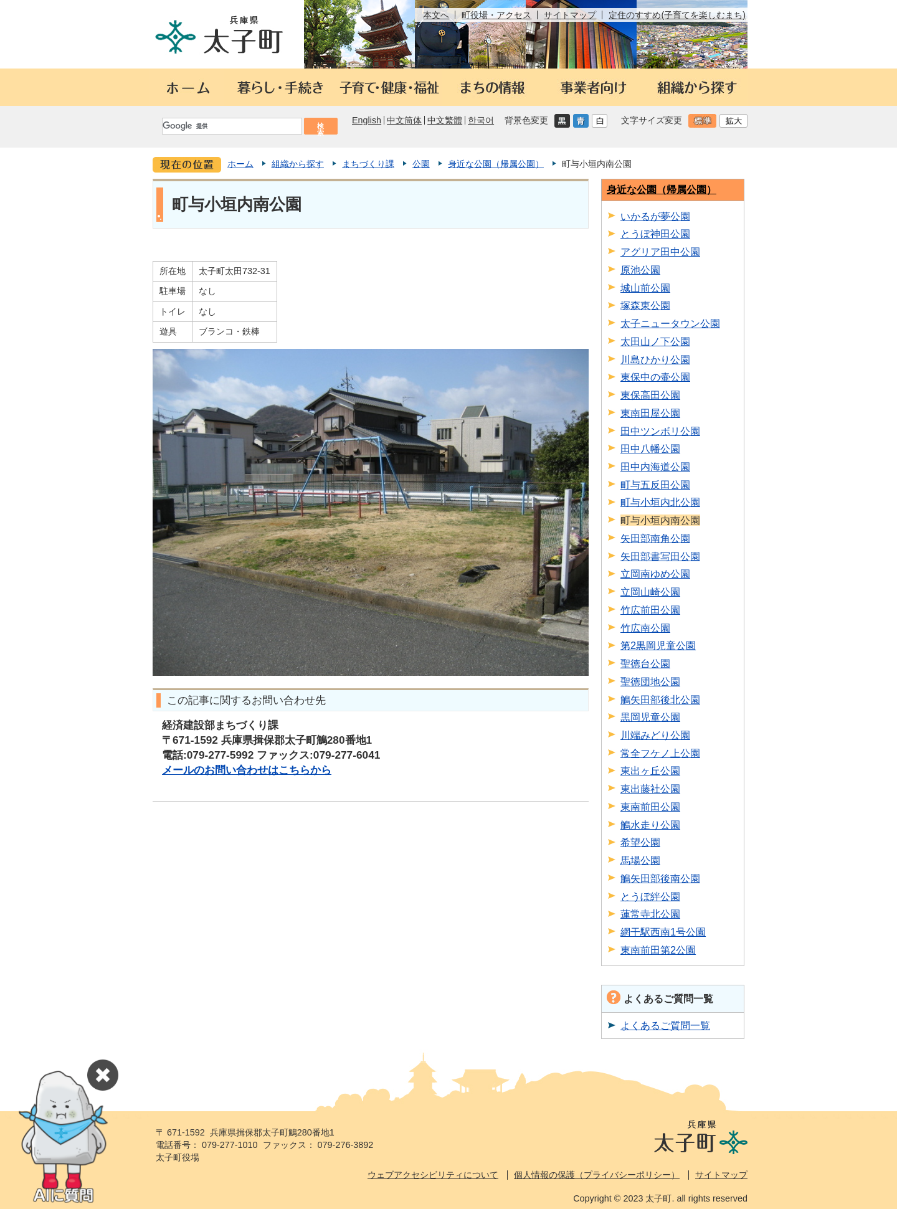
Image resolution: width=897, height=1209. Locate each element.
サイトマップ (570, 15)
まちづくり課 (368, 164)
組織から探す (298, 164)
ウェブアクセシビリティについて (433, 1175)
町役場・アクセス (496, 15)
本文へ (436, 15)
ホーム (240, 164)
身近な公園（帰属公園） (496, 164)
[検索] (231, 126)
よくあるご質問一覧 (665, 1025)
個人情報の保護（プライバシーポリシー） (597, 1175)
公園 (421, 164)
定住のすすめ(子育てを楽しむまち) (677, 15)
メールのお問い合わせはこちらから (246, 770)
